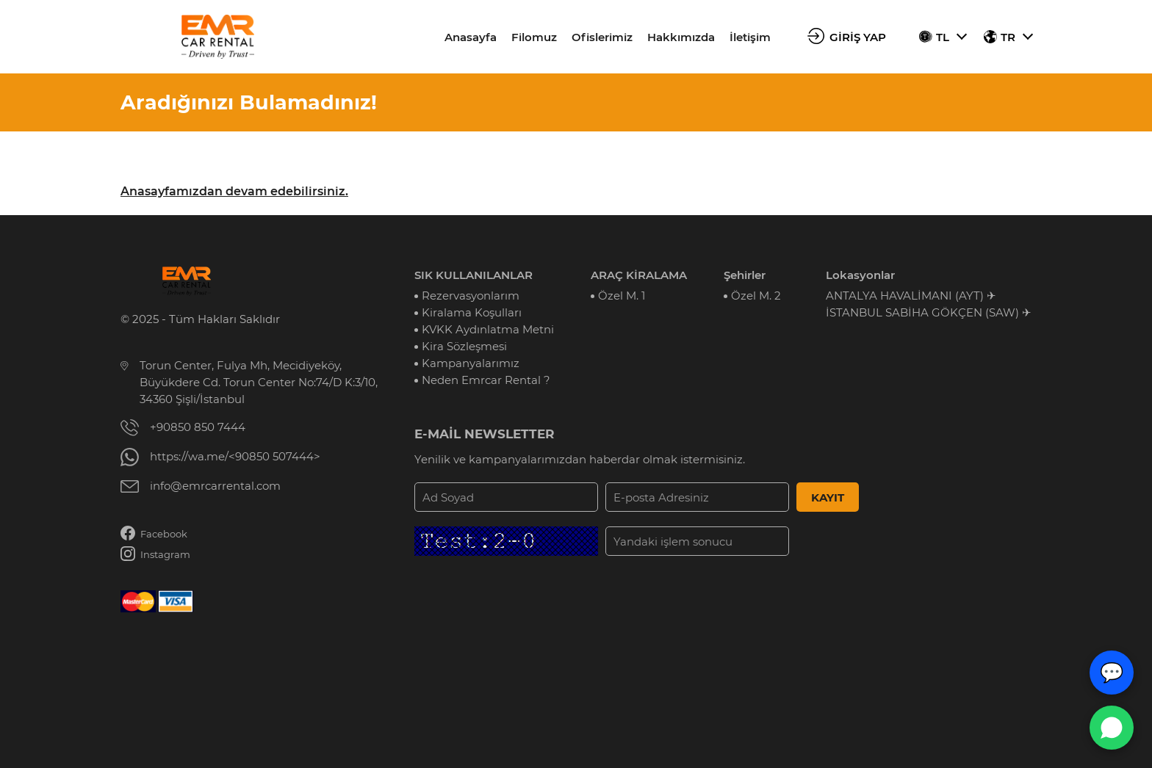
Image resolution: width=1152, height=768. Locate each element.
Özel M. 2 (756, 296)
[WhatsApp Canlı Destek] (1112, 728)
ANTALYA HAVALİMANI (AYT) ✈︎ (911, 296)
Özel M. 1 (621, 296)
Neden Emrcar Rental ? (486, 380)
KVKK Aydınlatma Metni (488, 329)
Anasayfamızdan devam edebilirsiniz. (234, 191)
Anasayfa (470, 37)
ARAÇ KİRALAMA (639, 275)
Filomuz (534, 37)
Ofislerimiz (602, 37)
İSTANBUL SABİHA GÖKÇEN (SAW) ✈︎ (929, 312)
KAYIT (827, 497)
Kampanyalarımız (470, 363)
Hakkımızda (681, 37)
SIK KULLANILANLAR (473, 275)
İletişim (750, 37)
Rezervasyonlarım (470, 296)
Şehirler (745, 275)
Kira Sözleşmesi (464, 346)
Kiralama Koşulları (472, 312)
